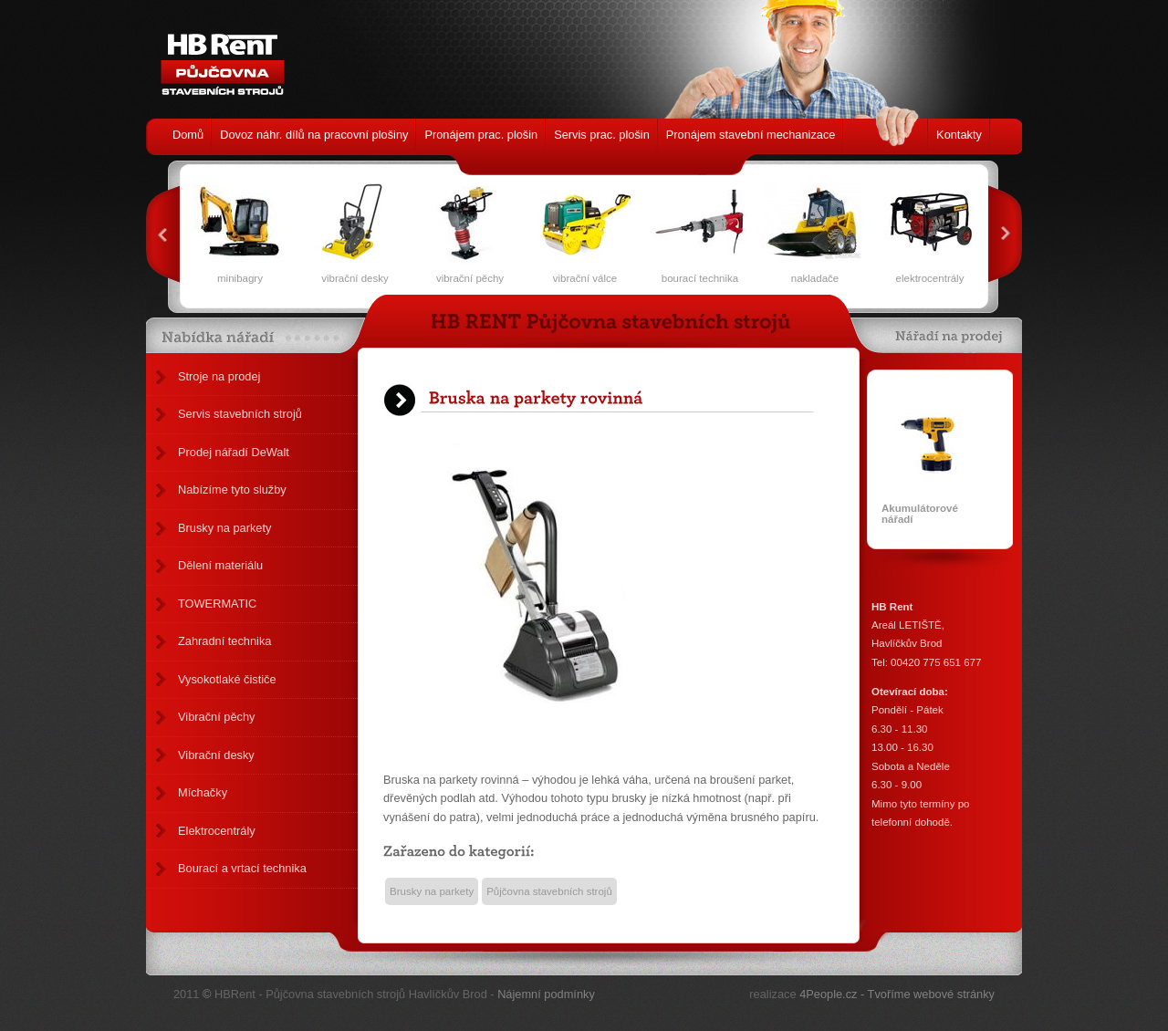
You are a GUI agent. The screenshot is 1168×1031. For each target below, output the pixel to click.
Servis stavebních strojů (240, 414)
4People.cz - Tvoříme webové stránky (897, 994)
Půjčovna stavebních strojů (549, 891)
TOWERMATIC (217, 603)
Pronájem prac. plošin (480, 134)
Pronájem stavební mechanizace (751, 134)
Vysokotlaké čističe (227, 679)
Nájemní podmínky (546, 994)
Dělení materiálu (220, 565)
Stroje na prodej (219, 376)
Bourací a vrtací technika (242, 868)
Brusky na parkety (224, 528)
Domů (187, 134)
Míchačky (202, 792)
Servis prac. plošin (602, 134)
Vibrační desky (216, 755)
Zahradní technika (224, 641)
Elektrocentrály (217, 831)
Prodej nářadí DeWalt (233, 452)
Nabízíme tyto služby (232, 489)
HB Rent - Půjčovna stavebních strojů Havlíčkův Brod (217, 54)
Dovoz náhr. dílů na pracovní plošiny (314, 134)
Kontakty (959, 134)
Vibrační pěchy (216, 717)
